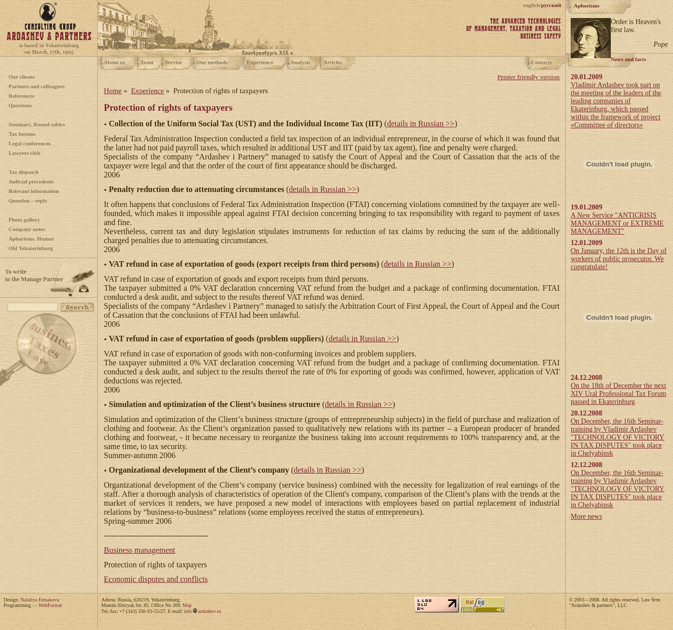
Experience (260, 62)
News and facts (628, 59)
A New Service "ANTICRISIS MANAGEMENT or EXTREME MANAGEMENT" (617, 223)
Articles (332, 62)
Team (146, 62)
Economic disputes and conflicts (156, 579)
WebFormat (50, 605)
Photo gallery (24, 220)
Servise (173, 62)
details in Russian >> (421, 123)
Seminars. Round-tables (37, 124)
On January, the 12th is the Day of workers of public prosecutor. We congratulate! (618, 259)
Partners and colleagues (37, 86)
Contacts (541, 62)
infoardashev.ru (202, 611)
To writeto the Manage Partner (34, 275)
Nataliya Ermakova (40, 599)
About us (114, 62)
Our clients (22, 77)
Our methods (212, 62)
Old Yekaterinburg (31, 248)
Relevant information (34, 191)
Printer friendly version (528, 77)
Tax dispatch (24, 172)
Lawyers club (24, 153)
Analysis (300, 62)
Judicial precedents (31, 181)
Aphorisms (586, 6)
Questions (20, 105)
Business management (140, 550)
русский (551, 5)
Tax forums (22, 134)
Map (187, 605)
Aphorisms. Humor (31, 239)
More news (586, 516)
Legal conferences (30, 143)
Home (113, 91)
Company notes (27, 229)
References (21, 96)
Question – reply (28, 200)
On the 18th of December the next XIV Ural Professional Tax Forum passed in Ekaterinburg (618, 393)
